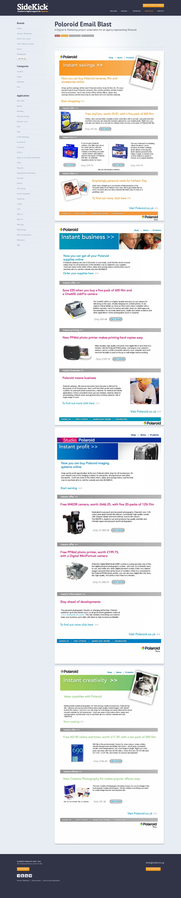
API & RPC (21, 101)
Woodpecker (21, 54)
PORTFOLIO (149, 11)
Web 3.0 (20, 219)
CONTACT (160, 11)
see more (22, 58)
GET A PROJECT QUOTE (153, 5)
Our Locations (23, 869)
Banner (19, 106)
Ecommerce (21, 142)
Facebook (20, 147)
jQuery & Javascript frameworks (28, 157)
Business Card (22, 121)
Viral (18, 209)
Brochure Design (23, 116)
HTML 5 (20, 152)
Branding (20, 111)
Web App (20, 224)
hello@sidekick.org (155, 862)
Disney (19, 49)
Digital (19, 77)
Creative (20, 71)
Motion (19, 28)
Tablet (19, 204)
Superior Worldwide (24, 33)
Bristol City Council (24, 39)
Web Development (24, 235)
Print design (21, 188)
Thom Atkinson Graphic (25, 44)
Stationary (20, 199)
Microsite (20, 178)
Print (18, 87)
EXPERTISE (137, 11)
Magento (20, 168)
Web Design (21, 230)
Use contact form (153, 869)
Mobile (19, 183)
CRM (18, 132)
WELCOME (113, 11)
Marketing (20, 82)
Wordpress (21, 240)
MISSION (125, 11)
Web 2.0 (20, 214)
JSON (19, 163)
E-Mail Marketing (23, 137)
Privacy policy (36, 880)
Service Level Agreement (51, 880)
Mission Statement (23, 880)
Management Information (26, 173)
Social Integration (23, 193)
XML (18, 245)
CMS (18, 127)
